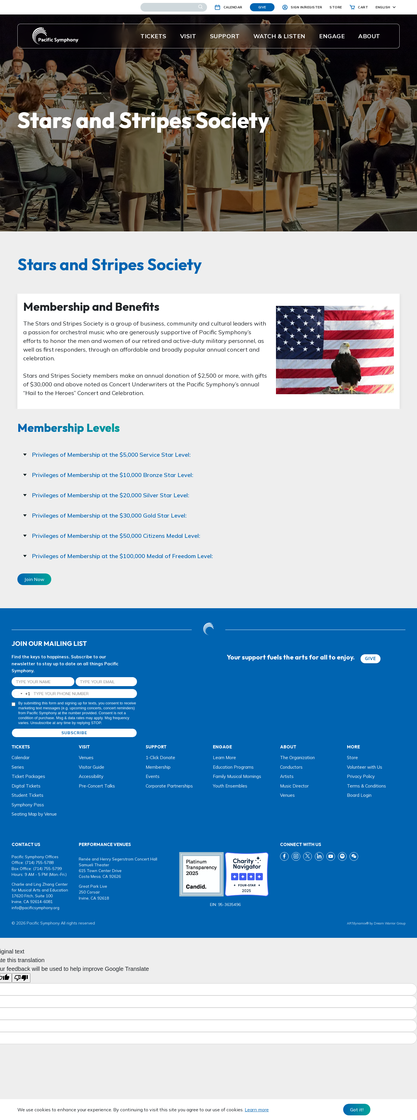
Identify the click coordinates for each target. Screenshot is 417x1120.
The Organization (297, 757)
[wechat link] (354, 856)
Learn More (224, 757)
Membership (158, 767)
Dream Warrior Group (389, 923)
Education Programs (233, 767)
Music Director (294, 786)
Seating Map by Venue (34, 814)
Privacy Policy (361, 776)
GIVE (370, 658)
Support (225, 36)
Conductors (291, 767)
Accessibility (91, 776)
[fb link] (284, 856)
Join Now (34, 579)
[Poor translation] (21, 978)
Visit (188, 36)
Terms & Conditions (366, 786)
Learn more (257, 1109)
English (383, 7)
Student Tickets (27, 795)
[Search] (173, 7)
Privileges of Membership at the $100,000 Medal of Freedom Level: (118, 556)
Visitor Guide (91, 767)
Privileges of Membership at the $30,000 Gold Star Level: (104, 515)
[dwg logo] (208, 630)
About (369, 36)
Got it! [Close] (356, 1109)
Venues (86, 757)
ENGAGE (332, 36)
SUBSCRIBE (74, 732)
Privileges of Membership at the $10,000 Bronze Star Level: (108, 474)
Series (18, 767)
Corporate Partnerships (169, 786)
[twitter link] (307, 856)
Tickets (153, 36)
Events (153, 776)
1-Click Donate (160, 757)
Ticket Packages (28, 776)
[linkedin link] (319, 856)
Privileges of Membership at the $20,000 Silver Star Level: (106, 495)
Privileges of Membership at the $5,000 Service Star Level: (107, 454)
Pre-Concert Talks (97, 786)
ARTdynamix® (358, 923)
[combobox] (21, 693)
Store (352, 757)
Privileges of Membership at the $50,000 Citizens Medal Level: (111, 535)
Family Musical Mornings (237, 776)
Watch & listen (279, 36)
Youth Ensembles (230, 786)
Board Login (359, 795)
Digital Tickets (26, 786)
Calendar (21, 757)
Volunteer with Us (364, 767)
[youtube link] (330, 856)
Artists (287, 776)
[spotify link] (342, 856)
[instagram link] (296, 856)
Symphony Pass (28, 804)
